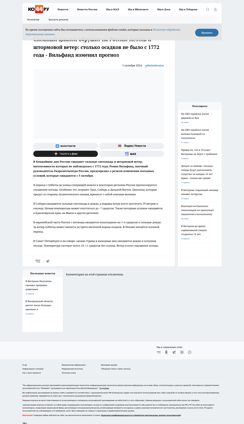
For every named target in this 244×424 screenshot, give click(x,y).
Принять (206, 32)
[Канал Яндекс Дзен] (65, 154)
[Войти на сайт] (215, 9)
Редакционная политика (72, 361)
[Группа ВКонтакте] (65, 146)
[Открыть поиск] (207, 9)
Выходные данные (109, 357)
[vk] (38, 261)
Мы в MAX (112, 9)
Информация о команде (32, 361)
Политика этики (69, 365)
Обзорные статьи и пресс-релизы (116, 361)
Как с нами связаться (31, 365)
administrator (154, 65)
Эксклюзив (33, 19)
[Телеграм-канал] (174, 344)
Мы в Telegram (188, 9)
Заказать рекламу (58, 19)
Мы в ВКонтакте (138, 9)
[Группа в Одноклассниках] (166, 344)
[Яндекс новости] (131, 146)
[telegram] (49, 261)
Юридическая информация (73, 357)
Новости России (87, 9)
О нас (24, 357)
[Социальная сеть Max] (131, 154)
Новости (63, 9)
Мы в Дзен (163, 9)
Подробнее (104, 380)
